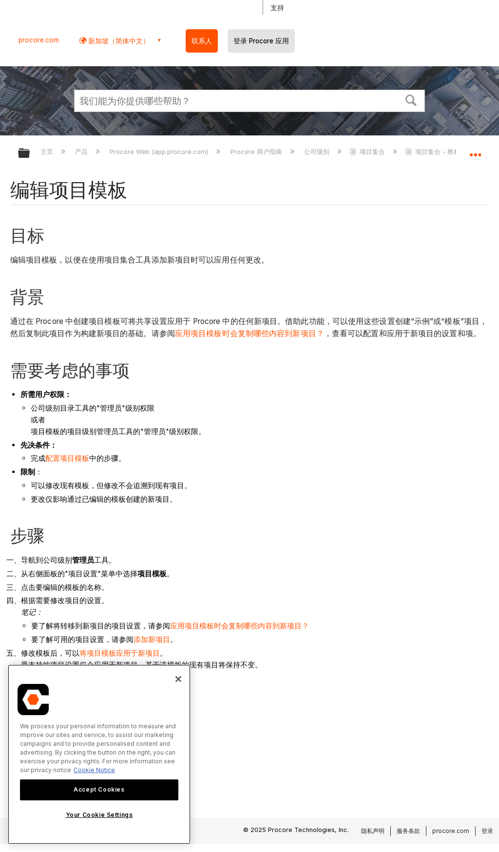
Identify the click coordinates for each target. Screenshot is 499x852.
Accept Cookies (99, 789)
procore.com (39, 40)
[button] (411, 99)
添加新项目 (152, 639)
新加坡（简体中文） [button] (118, 41)
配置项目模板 (67, 458)
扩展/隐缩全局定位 (475, 150)
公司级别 (317, 151)
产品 (82, 151)
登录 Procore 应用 (261, 41)
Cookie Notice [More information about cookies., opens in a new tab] (94, 770)
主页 (47, 151)
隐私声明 (372, 830)
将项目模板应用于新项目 (119, 653)
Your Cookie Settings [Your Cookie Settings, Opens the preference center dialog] (99, 814)
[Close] (178, 679)
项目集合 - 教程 (433, 151)
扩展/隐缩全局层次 (30, 154)
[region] (99, 754)
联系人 (202, 41)
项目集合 (368, 151)
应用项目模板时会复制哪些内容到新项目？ (249, 333)
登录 (487, 830)
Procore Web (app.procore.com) (160, 151)
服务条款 (408, 830)
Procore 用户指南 (257, 151)
